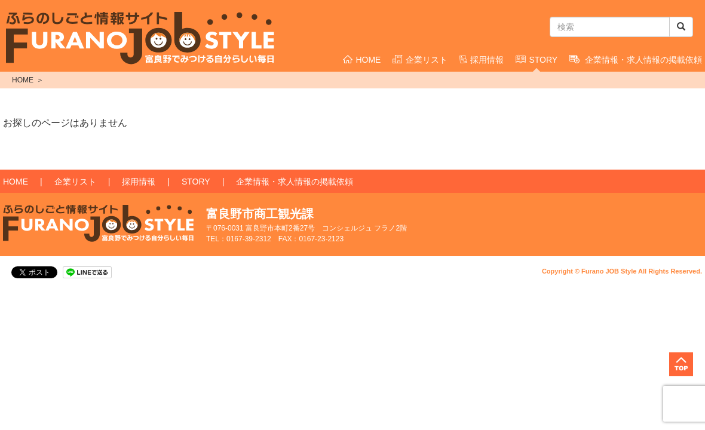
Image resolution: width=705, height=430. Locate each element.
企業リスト (420, 59)
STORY (536, 59)
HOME (362, 59)
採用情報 (481, 59)
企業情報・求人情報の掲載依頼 (294, 181)
